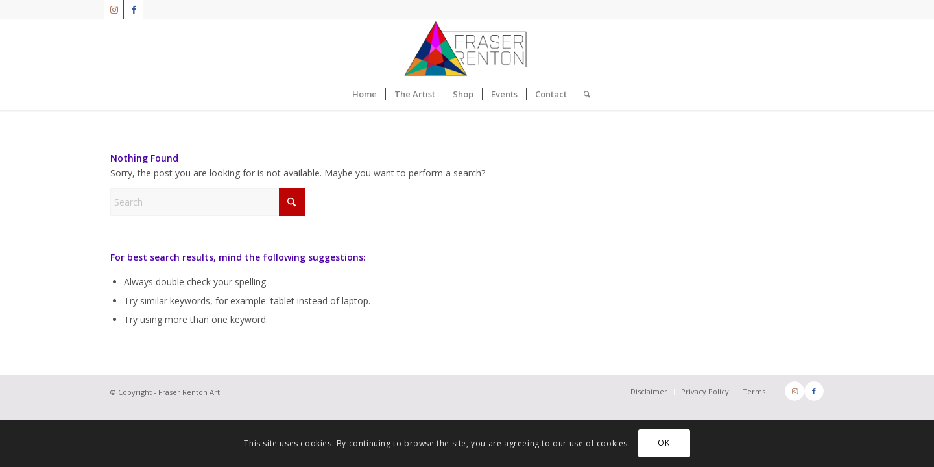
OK (663, 442)
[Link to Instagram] (113, 9)
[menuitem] (364, 94)
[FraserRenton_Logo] (467, 48)
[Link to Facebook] (133, 9)
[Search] (582, 94)
